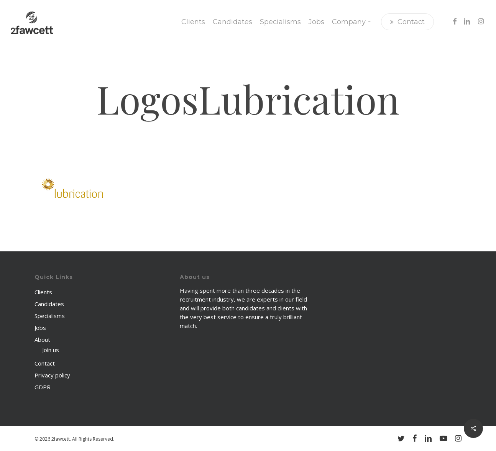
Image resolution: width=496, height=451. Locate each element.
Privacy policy (52, 375)
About (42, 339)
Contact (44, 363)
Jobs (40, 327)
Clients (43, 292)
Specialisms (49, 316)
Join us (50, 350)
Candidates (49, 304)
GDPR (42, 387)
